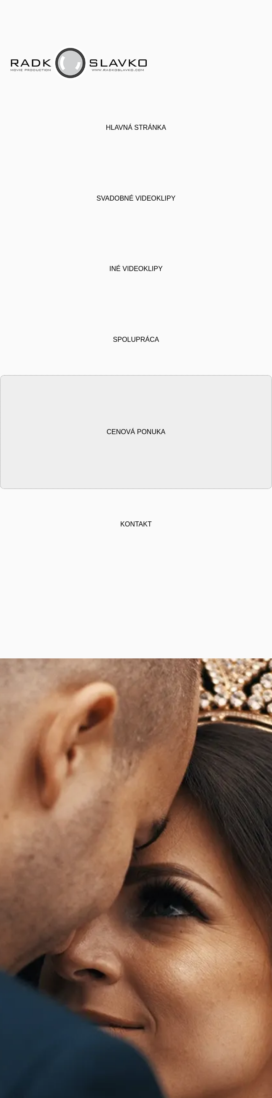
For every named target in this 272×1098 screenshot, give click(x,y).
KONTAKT (135, 517)
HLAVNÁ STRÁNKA (136, 125)
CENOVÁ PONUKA (136, 426)
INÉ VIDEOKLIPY (135, 265)
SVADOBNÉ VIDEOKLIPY (136, 195)
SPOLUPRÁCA (136, 335)
